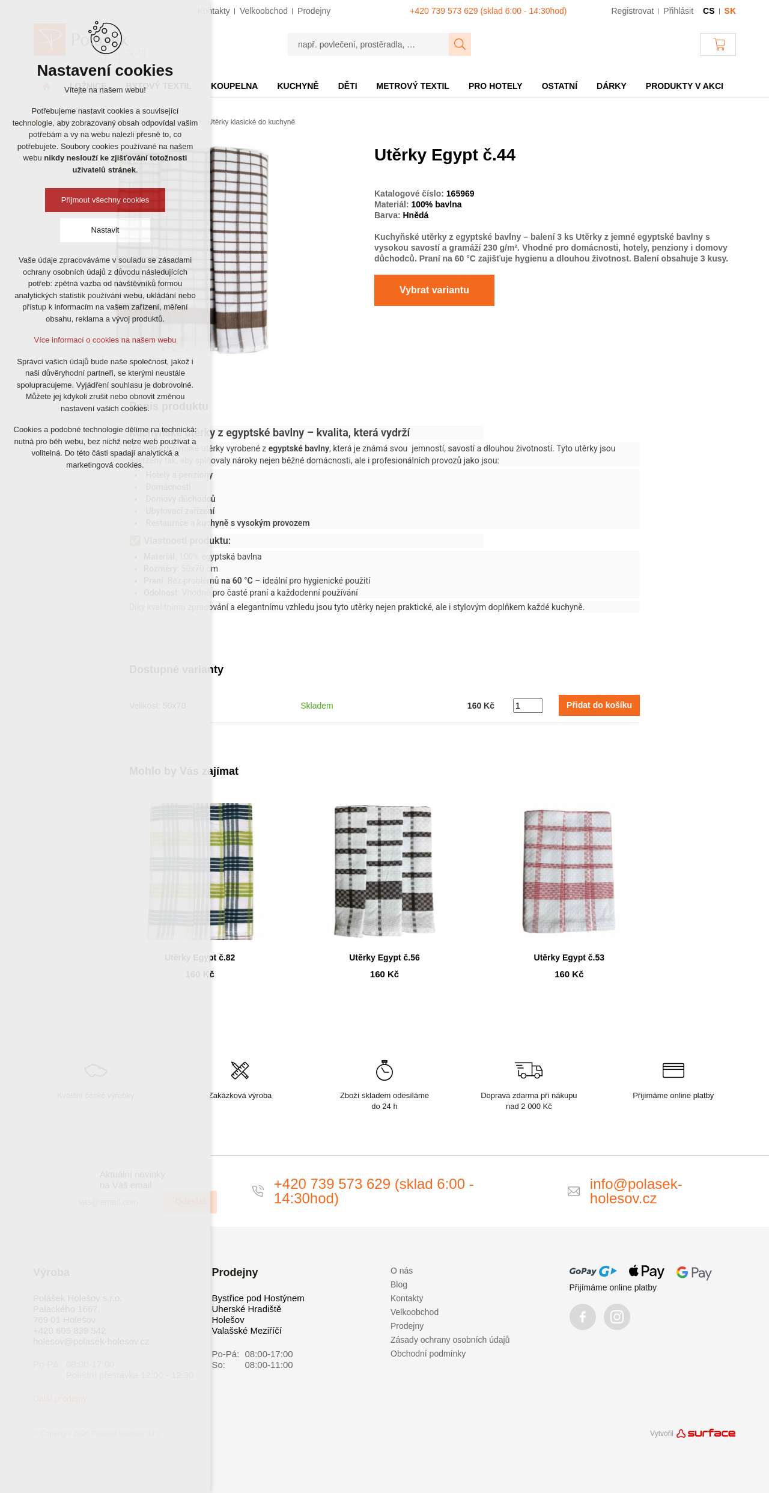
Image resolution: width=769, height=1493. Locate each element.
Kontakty (407, 1298)
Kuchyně (297, 86)
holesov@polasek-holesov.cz (91, 1341)
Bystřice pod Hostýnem (258, 1298)
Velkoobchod (415, 1312)
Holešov (228, 1319)
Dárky (612, 86)
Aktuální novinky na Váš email (132, 1179)
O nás (402, 1270)
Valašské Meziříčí (247, 1330)
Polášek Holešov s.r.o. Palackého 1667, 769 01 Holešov (77, 1309)
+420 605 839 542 (69, 1330)
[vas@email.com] (116, 1202)
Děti (347, 86)
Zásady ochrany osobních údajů (450, 1340)
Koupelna (234, 86)
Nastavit (105, 229)
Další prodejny (60, 1398)
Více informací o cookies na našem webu (105, 339)
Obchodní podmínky (428, 1353)
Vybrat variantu (434, 290)
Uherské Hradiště (247, 1309)
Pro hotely (496, 86)
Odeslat (190, 1201)
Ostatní (559, 86)
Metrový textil (413, 86)
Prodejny (407, 1326)
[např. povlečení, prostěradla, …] (368, 44)
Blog (399, 1284)
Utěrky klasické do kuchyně (251, 122)
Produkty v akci (684, 86)
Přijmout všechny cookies (105, 199)
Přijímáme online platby (613, 1287)
